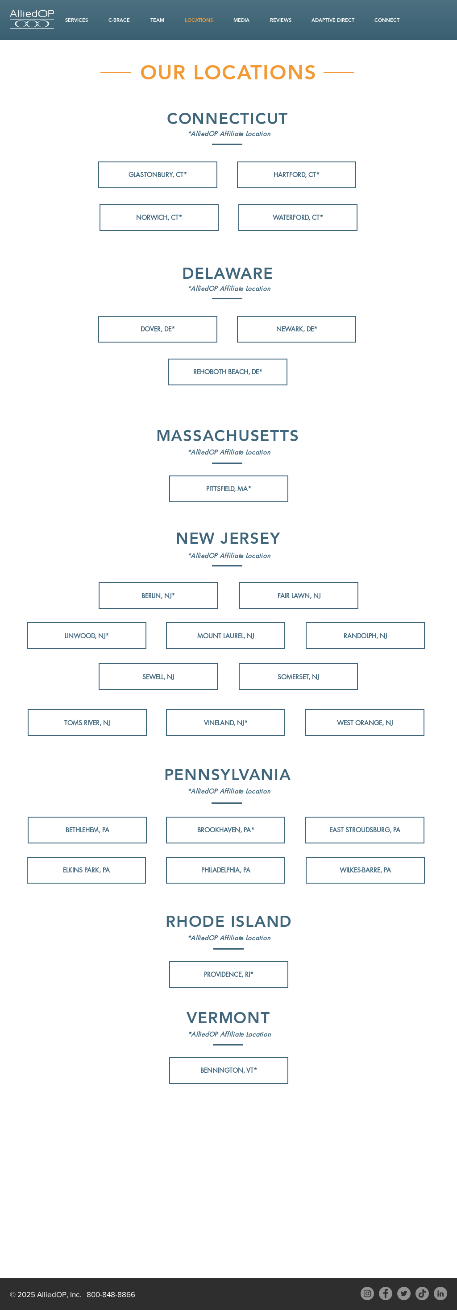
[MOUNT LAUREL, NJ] (225, 635)
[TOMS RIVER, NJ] (87, 722)
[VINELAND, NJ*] (225, 722)
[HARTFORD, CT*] (296, 174)
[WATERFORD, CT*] (297, 217)
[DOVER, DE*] (157, 329)
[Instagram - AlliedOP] (367, 1293)
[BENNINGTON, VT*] (228, 1070)
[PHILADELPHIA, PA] (225, 870)
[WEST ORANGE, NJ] (364, 722)
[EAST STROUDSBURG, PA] (364, 830)
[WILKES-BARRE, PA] (365, 870)
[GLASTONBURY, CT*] (157, 174)
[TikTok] (422, 1293)
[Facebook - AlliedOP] (385, 1293)
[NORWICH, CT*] (159, 217)
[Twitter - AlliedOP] (404, 1293)
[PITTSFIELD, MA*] (228, 488)
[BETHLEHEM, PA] (87, 830)
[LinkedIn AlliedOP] (440, 1293)
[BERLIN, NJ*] (158, 595)
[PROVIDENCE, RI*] (228, 974)
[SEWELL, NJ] (158, 676)
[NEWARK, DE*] (296, 329)
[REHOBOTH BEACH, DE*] (227, 372)
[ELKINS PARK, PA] (86, 870)
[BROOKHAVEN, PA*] (225, 830)
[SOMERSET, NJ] (298, 676)
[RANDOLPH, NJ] (365, 635)
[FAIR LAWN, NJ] (298, 595)
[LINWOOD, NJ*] (86, 635)
